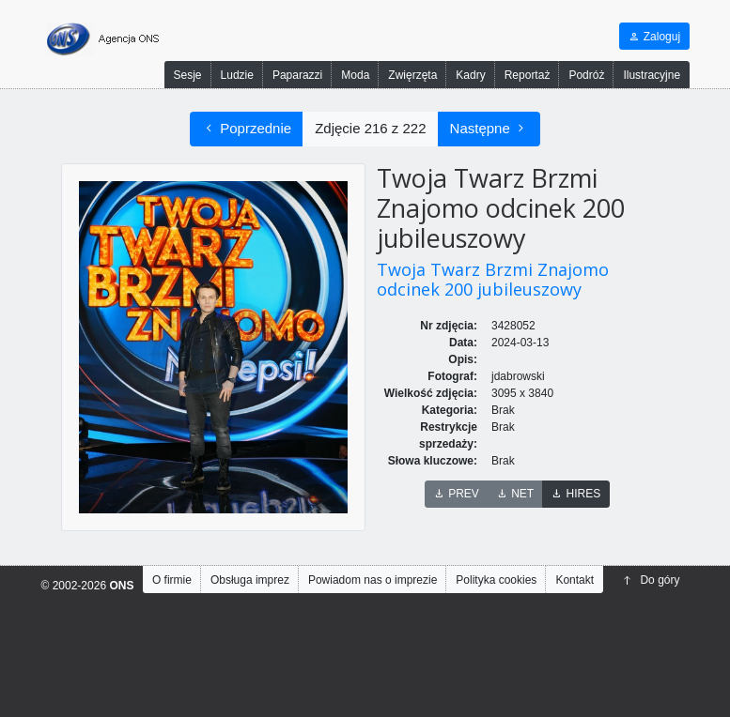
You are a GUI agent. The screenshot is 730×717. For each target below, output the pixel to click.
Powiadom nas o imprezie (372, 580)
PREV (456, 493)
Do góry (651, 580)
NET (515, 493)
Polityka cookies (496, 580)
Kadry (470, 75)
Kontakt (574, 580)
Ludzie (237, 75)
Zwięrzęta (412, 75)
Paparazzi (297, 75)
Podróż (586, 75)
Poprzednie (246, 129)
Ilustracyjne (651, 75)
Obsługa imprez (249, 580)
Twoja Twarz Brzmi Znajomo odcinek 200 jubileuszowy (493, 279)
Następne (489, 129)
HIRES (575, 493)
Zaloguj (654, 36)
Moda (355, 75)
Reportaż (528, 75)
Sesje (188, 75)
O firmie (172, 580)
